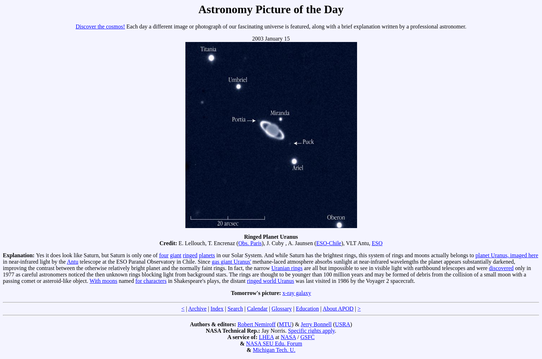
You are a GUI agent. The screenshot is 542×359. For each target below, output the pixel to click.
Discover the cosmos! (100, 26)
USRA (342, 324)
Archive (197, 309)
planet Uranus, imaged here (506, 255)
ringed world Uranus (270, 281)
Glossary (282, 309)
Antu (72, 262)
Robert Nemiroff (257, 324)
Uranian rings (287, 268)
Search (235, 309)
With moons (103, 281)
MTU (285, 324)
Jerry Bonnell (316, 324)
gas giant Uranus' (231, 262)
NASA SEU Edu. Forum (274, 343)
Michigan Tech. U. (274, 350)
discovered (501, 268)
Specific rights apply (311, 331)
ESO (377, 243)
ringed (190, 255)
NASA (288, 337)
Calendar (257, 309)
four (164, 255)
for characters (151, 281)
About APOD (337, 309)
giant (175, 255)
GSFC (307, 337)
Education (307, 309)
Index (217, 309)
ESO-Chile (328, 243)
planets (207, 255)
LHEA (266, 337)
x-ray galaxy (297, 293)
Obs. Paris (250, 243)
